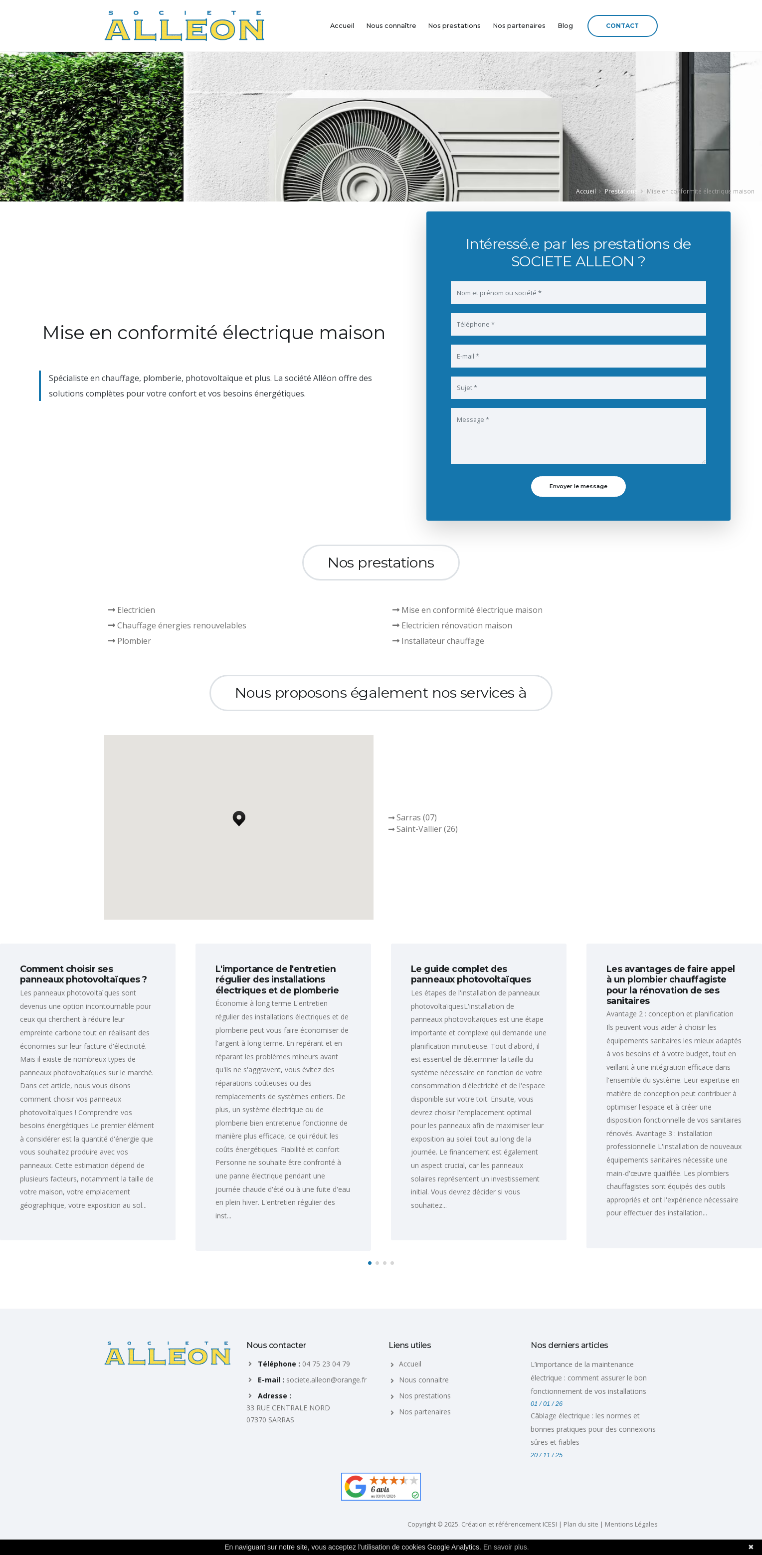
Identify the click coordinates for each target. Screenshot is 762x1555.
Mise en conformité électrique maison (467, 609)
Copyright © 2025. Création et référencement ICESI (482, 1524)
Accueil (342, 25)
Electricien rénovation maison (452, 625)
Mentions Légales (631, 1524)
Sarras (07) (416, 817)
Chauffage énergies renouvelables (177, 625)
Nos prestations (454, 25)
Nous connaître (391, 25)
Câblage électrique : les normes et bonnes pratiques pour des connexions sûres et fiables (593, 1429)
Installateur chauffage (438, 640)
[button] (238, 815)
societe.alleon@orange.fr (326, 1379)
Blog (565, 25)
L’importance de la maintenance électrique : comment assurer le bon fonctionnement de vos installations (589, 1377)
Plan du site (581, 1524)
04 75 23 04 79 (326, 1363)
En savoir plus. (506, 1547)
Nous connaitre (424, 1379)
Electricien (131, 609)
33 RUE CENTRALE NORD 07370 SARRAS (288, 1413)
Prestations (621, 191)
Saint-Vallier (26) (427, 828)
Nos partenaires (519, 25)
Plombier (129, 640)
